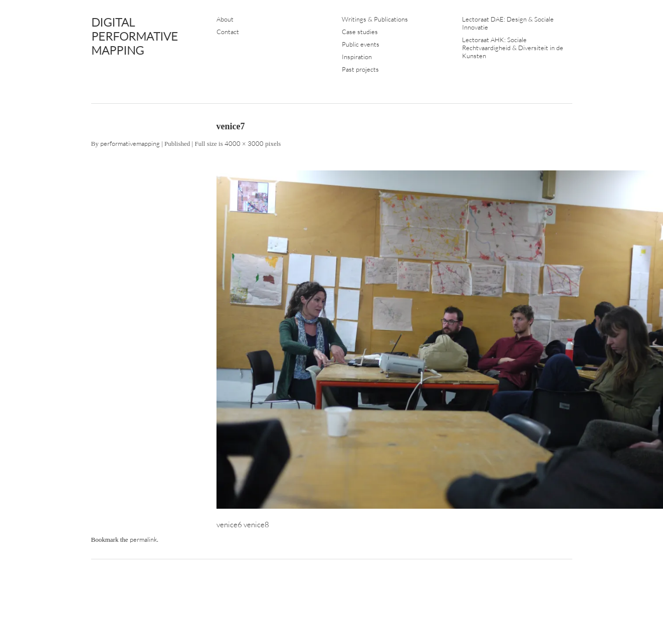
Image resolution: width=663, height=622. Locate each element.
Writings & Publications (375, 19)
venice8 (256, 524)
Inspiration (357, 57)
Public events (360, 44)
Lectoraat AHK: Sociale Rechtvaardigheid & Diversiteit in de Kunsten (512, 48)
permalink (143, 539)
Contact (227, 32)
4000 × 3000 (244, 143)
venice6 (229, 524)
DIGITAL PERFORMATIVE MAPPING (134, 36)
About (225, 19)
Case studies (360, 32)
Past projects (360, 69)
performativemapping (130, 143)
